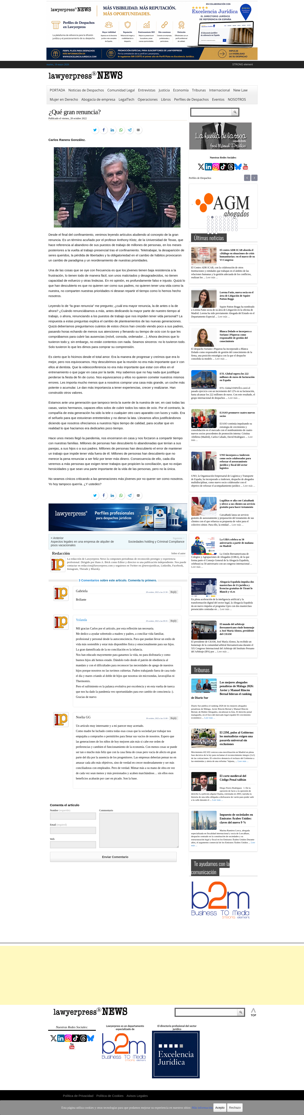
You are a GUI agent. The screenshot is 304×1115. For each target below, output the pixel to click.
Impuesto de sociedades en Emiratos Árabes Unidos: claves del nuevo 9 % (236, 818)
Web (52, 839)
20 (220, 223)
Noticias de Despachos (86, 90)
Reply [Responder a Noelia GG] (174, 718)
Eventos (218, 99)
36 (220, 230)
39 (232, 230)
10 (212, 220)
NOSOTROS (237, 99)
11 (216, 220)
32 (236, 226)
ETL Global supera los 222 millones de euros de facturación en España (237, 377)
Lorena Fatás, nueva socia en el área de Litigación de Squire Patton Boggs (237, 295)
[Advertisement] (152, 975)
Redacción (61, 553)
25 (208, 226)
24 (236, 223)
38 (228, 230)
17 (208, 223)
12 (220, 220)
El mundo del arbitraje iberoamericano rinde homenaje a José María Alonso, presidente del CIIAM (237, 629)
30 (228, 226)
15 (232, 220)
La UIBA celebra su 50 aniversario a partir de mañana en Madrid (237, 542)
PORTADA (57, 90)
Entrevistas (146, 90)
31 (232, 226)
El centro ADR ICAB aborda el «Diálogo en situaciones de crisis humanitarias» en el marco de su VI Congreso (237, 255)
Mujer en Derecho (64, 99)
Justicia (164, 90)
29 (224, 226)
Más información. (192, 1107)
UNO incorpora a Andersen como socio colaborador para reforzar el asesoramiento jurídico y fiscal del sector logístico (235, 462)
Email (58, 824)
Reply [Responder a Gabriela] (174, 591)
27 (216, 226)
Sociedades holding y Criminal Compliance (156, 541)
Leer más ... (212, 277)
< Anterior (57, 538)
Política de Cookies (110, 1096)
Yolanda (81, 620)
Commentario (106, 810)
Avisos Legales (137, 1096)
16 (236, 220)
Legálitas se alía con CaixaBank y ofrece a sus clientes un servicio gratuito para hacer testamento (237, 504)
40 (236, 230)
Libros (166, 99)
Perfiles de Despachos (191, 99)
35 (216, 230)
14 (228, 220)
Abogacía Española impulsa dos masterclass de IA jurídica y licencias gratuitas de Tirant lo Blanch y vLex (237, 586)
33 (208, 230)
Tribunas (199, 90)
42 (212, 233)
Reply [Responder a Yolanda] (174, 620)
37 (224, 230)
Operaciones (147, 99)
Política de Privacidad (78, 1096)
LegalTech (126, 99)
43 (216, 233)
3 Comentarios (89, 580)
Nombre (60, 810)
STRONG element (242, 64)
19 (216, 223)
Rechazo (222, 1107)
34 (212, 230)
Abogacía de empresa (98, 99)
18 (212, 223)
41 (208, 233)
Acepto (207, 1107)
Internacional (219, 90)
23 (232, 223)
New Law (240, 90)
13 (224, 220)
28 (220, 226)
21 (224, 223)
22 (228, 223)
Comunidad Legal (121, 90)
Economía (181, 90)
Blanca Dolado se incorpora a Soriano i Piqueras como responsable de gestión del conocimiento (236, 336)
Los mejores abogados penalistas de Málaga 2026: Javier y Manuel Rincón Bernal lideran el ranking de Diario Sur (222, 690)
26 (212, 226)
